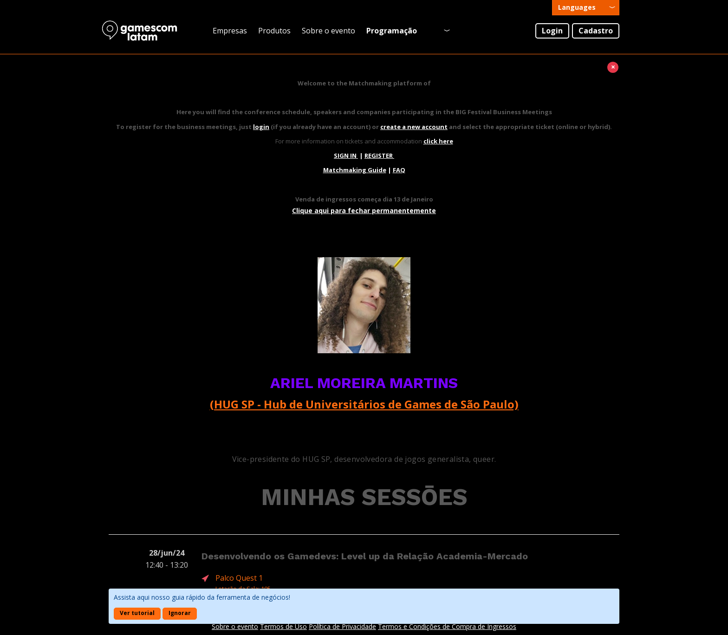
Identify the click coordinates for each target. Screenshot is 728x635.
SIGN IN (346, 155)
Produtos (274, 31)
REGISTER (379, 155)
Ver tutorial (137, 613)
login (261, 127)
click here (438, 141)
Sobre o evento (328, 31)
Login (552, 31)
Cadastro (595, 31)
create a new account (414, 127)
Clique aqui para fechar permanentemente (364, 210)
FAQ (399, 170)
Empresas (230, 31)
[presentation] (585, 7)
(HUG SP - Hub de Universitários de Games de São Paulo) (364, 404)
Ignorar (180, 613)
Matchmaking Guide (354, 170)
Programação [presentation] (391, 31)
